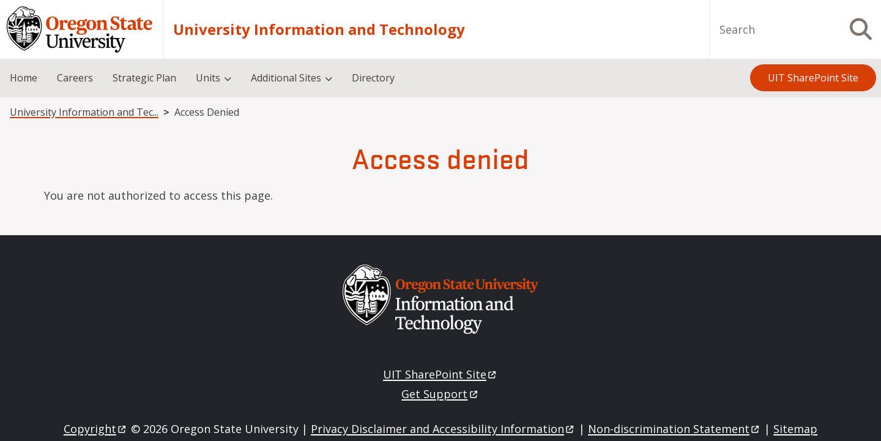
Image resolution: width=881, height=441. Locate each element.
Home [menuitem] (23, 78)
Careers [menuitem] (75, 78)
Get (440, 393)
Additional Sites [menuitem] (286, 78)
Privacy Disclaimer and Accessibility (443, 428)
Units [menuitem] (208, 78)
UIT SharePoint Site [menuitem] (813, 78)
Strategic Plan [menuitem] (144, 78)
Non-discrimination (674, 428)
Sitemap (795, 428)
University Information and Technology (319, 29)
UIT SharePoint (440, 374)
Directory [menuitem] (373, 78)
